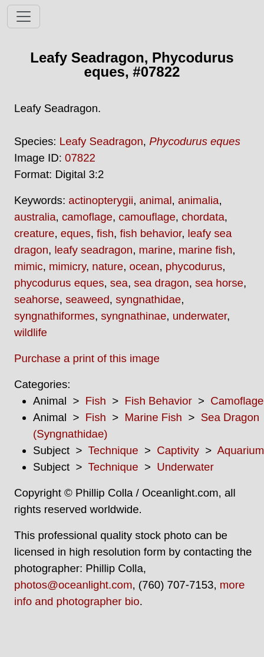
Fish (95, 401)
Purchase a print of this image (87, 358)
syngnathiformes (54, 316)
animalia (198, 200)
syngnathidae (148, 299)
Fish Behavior (158, 401)
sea (119, 283)
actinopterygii (100, 200)
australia (35, 217)
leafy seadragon (93, 250)
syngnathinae (133, 316)
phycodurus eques (59, 283)
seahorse (37, 299)
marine (156, 250)
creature (34, 233)
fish (105, 233)
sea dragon (161, 283)
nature (107, 266)
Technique (113, 450)
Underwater (185, 467)
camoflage (87, 217)
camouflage (146, 217)
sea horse (219, 283)
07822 (80, 158)
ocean (145, 266)
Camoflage (236, 401)
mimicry (67, 266)
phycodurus (194, 266)
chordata (203, 217)
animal (156, 200)
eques (76, 233)
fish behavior (151, 233)
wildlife (30, 332)
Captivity (178, 450)
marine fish (205, 250)
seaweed (87, 299)
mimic (28, 266)
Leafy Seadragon (101, 141)
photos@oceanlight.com (73, 585)
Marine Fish (153, 417)
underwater (200, 316)
